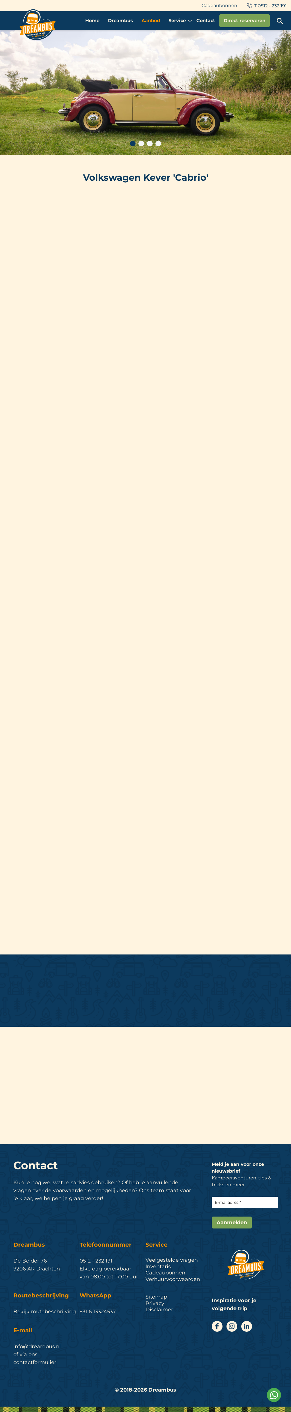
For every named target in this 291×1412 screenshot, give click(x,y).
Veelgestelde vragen (172, 1260)
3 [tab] (150, 143)
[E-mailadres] (245, 1202)
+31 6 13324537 (98, 1311)
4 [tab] (158, 143)
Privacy (155, 1303)
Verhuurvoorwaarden (173, 1279)
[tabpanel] (145, 92)
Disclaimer (159, 1309)
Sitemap (156, 1297)
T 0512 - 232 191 (266, 6)
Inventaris (158, 1266)
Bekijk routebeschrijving (44, 1311)
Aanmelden (232, 1222)
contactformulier (34, 1362)
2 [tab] (141, 143)
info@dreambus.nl (37, 1346)
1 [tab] (133, 143)
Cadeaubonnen (219, 5)
